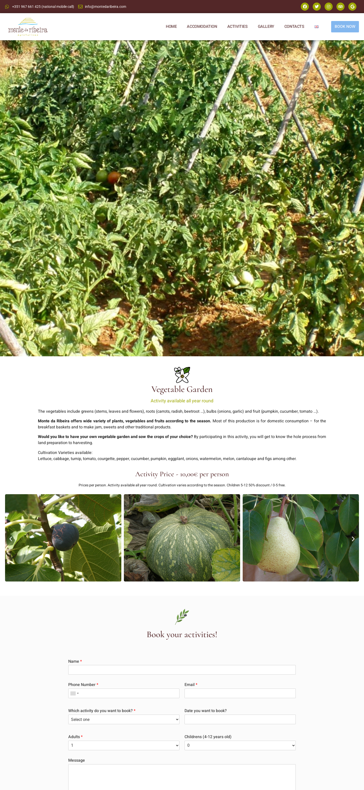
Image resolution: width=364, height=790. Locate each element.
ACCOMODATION (202, 27)
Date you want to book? (206, 711)
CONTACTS (294, 27)
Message (76, 760)
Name (75, 661)
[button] (11, 538)
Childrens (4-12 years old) (208, 737)
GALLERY (265, 27)
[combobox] (74, 693)
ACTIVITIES (237, 27)
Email (191, 685)
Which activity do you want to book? (101, 711)
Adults (75, 737)
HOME (170, 27)
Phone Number (83, 685)
